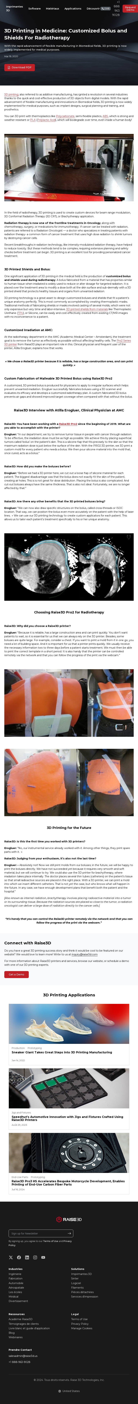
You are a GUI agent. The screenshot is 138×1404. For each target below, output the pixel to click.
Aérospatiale (16, 1287)
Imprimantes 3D (81, 1274)
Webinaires (15, 1337)
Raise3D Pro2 (68, 424)
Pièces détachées (82, 1292)
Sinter (75, 1278)
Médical (13, 1296)
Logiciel (76, 1283)
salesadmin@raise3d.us (23, 1356)
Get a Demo (16, 974)
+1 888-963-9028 (19, 1362)
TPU (20, 313)
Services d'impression (84, 1296)
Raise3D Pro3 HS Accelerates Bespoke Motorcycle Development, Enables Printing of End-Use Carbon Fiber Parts (68, 1183)
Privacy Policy (80, 1323)
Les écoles (15, 1292)
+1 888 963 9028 (110, 8)
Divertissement (18, 1301)
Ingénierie (15, 1274)
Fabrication (15, 1278)
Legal (75, 1314)
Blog (12, 1332)
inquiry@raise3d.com (85, 954)
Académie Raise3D (21, 1319)
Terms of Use (50, 1241)
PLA (33, 120)
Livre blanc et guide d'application (29, 1328)
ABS (105, 116)
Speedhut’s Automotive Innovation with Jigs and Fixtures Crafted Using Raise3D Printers (67, 1118)
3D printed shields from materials (87, 309)
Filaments (77, 1287)
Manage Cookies (81, 1328)
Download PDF (19, 68)
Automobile (16, 1283)
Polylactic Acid (46, 120)
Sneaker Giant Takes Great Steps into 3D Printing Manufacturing (62, 1052)
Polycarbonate (65, 116)
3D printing (11, 94)
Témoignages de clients (24, 1323)
